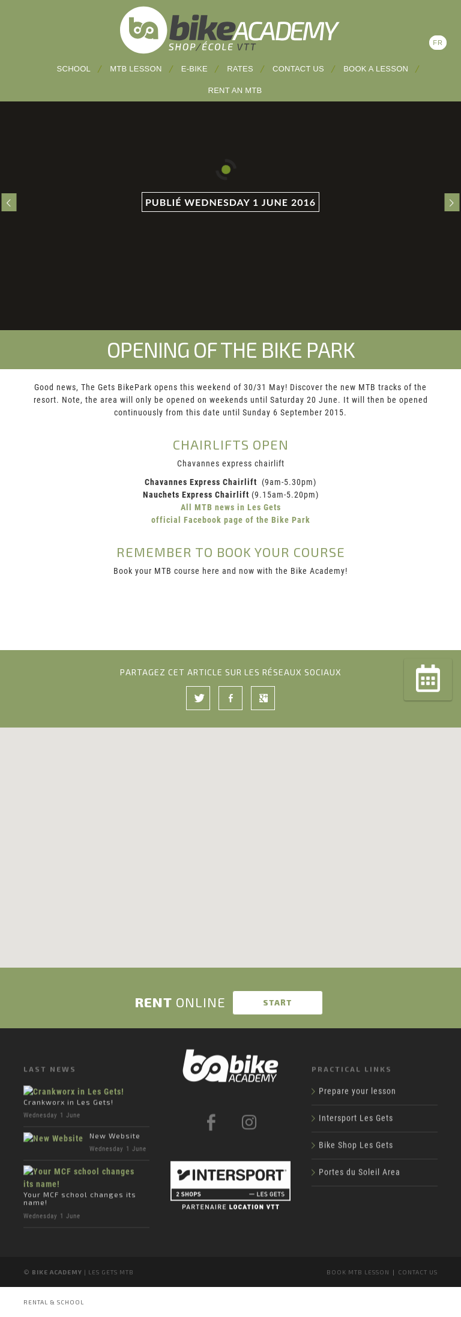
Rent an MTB (235, 90)
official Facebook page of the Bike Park (230, 520)
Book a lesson (375, 68)
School (74, 68)
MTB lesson (135, 68)
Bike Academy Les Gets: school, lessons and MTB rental (230, 30)
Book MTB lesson (358, 1272)
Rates (240, 68)
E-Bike (194, 68)
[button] (230, 833)
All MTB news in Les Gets (231, 507)
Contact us (298, 68)
